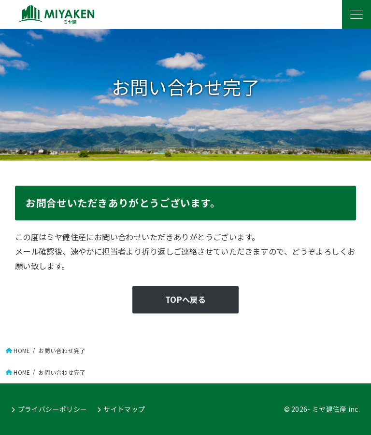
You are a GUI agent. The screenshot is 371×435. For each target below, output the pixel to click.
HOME (22, 350)
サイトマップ (123, 409)
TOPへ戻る (185, 299)
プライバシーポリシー (52, 409)
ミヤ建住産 (329, 409)
